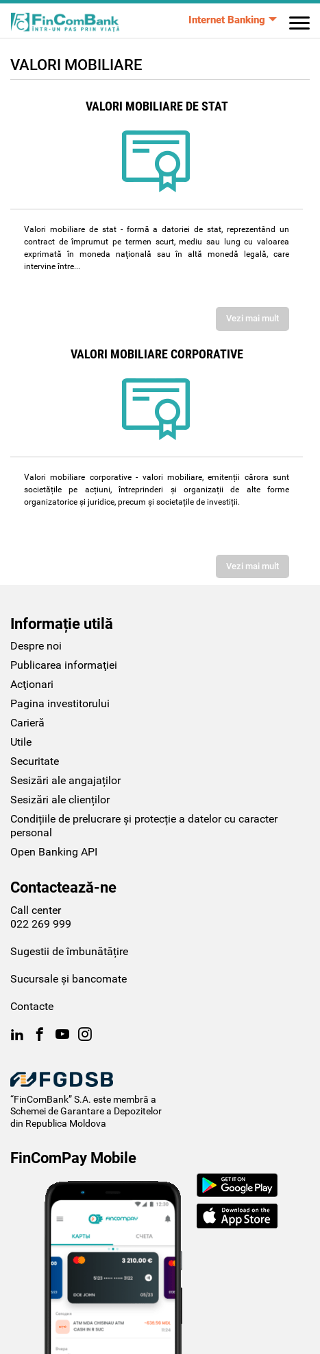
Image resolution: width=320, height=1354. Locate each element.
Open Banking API (53, 851)
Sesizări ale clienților (60, 799)
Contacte (31, 1006)
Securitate (34, 761)
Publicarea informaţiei (63, 665)
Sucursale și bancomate (68, 978)
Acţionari (31, 684)
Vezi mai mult (252, 318)
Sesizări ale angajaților (65, 780)
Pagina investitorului (60, 703)
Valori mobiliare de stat (157, 106)
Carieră (27, 722)
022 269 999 (40, 923)
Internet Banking (226, 20)
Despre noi (36, 645)
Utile (21, 741)
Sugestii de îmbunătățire (69, 951)
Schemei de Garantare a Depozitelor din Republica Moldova (86, 1117)
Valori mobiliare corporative (157, 354)
